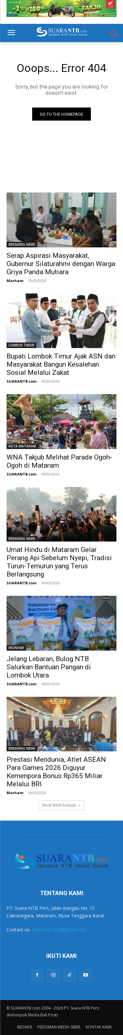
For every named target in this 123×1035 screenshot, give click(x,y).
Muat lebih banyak (61, 805)
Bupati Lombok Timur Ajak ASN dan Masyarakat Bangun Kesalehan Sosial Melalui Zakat (61, 364)
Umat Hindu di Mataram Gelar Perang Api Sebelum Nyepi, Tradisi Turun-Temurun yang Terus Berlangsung (59, 562)
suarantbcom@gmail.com (59, 929)
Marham (15, 280)
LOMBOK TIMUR (21, 345)
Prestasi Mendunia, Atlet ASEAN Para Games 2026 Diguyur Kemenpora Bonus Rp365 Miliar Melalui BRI (56, 772)
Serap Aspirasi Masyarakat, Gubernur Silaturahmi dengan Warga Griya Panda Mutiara (61, 264)
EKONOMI (16, 647)
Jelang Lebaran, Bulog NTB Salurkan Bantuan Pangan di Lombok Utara (49, 667)
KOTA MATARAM (22, 446)
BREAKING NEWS (22, 244)
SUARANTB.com (21, 381)
